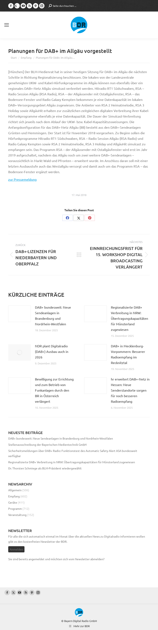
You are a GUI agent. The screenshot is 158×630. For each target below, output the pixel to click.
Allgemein (15, 490)
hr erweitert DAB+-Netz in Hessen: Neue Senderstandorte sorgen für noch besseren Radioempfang (130, 390)
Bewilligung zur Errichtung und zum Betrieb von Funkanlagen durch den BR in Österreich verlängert (54, 390)
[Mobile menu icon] (6, 24)
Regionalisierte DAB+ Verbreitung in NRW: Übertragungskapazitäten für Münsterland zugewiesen (129, 318)
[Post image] (19, 314)
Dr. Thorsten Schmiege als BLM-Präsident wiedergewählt (45, 468)
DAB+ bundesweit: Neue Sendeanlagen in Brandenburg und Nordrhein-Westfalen (53, 315)
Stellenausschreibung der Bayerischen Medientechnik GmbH (47, 444)
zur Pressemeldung (22, 179)
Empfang (14, 496)
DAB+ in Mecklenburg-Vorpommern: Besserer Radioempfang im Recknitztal (128, 354)
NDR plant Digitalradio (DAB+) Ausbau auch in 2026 (51, 351)
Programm (15, 508)
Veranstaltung (17, 515)
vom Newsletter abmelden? (87, 559)
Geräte (12, 502)
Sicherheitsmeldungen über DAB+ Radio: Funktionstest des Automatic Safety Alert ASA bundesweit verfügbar (72, 453)
